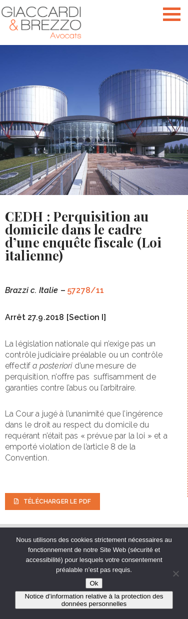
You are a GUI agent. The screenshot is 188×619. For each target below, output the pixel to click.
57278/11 (86, 290)
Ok (94, 583)
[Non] (175, 573)
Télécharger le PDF (52, 501)
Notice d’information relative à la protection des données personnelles (93, 600)
